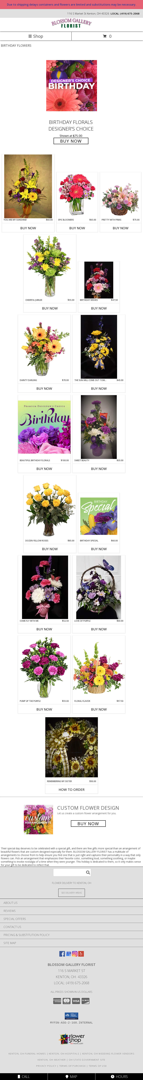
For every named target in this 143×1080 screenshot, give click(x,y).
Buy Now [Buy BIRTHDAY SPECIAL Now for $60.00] (99, 549)
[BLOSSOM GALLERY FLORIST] (72, 27)
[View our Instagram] (75, 955)
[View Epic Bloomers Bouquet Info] (77, 195)
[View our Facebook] (62, 955)
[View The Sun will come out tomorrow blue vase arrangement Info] (99, 347)
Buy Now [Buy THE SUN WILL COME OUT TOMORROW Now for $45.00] (99, 388)
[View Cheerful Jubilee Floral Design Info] (50, 266)
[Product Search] (72, 872)
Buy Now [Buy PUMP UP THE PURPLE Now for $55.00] (44, 709)
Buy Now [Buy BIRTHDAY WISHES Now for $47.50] (99, 308)
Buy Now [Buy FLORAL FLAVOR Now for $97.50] (99, 709)
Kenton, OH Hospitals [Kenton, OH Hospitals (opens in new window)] (64, 1053)
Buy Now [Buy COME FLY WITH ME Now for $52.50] (44, 629)
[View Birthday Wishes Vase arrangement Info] (98, 280)
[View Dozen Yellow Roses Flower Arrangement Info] (50, 507)
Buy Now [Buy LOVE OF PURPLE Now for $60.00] (99, 629)
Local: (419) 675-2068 (71, 983)
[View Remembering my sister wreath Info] (71, 747)
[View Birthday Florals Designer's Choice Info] (71, 85)
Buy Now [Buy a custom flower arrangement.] (88, 823)
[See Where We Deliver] (71, 892)
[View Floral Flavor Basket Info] (99, 667)
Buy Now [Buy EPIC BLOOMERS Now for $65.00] (77, 228)
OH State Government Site (87, 1059)
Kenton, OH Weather (52, 1059)
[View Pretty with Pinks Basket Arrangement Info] (120, 195)
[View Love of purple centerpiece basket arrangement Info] (99, 587)
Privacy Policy (46, 1065)
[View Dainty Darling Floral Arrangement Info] (44, 347)
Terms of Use (98, 1065)
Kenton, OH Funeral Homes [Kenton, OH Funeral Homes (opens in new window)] (27, 1053)
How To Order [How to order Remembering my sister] (72, 789)
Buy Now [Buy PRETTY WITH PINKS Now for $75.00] (120, 228)
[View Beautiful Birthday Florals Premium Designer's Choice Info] (44, 427)
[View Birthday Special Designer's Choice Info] (98, 516)
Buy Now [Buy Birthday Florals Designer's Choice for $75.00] (71, 141)
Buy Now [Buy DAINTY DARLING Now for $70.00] (44, 388)
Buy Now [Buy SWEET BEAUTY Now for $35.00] (99, 468)
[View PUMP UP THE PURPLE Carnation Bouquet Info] (44, 667)
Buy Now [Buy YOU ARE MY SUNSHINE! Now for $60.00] (28, 228)
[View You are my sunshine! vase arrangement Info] (28, 186)
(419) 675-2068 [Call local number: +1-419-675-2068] (129, 13)
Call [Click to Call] (24, 1076)
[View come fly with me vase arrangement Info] (44, 587)
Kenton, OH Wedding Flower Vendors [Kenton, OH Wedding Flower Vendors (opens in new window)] (108, 1053)
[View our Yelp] (81, 955)
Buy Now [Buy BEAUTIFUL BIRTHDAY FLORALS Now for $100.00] (44, 468)
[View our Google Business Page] (68, 955)
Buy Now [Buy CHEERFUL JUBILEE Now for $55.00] (50, 308)
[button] (71, 1016)
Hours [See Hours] (119, 1076)
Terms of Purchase (72, 1065)
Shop (35, 36)
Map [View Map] (71, 1076)
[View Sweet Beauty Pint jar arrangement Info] (99, 427)
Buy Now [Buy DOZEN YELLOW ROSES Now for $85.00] (50, 549)
